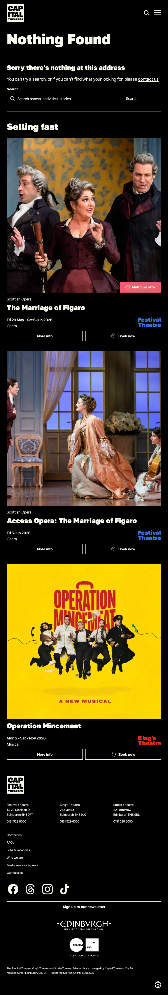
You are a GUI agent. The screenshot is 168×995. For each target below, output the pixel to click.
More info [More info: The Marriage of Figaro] (60, 337)
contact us (148, 79)
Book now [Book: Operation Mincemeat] (123, 754)
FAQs (10, 842)
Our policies (15, 873)
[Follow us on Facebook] (13, 889)
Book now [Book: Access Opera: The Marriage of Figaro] (123, 549)
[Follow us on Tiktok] (64, 889)
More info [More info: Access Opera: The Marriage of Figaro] (60, 550)
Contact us (14, 835)
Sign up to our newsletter (84, 907)
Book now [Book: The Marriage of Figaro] (123, 336)
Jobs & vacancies (18, 850)
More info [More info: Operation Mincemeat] (59, 755)
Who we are (15, 857)
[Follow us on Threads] (30, 889)
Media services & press (22, 865)
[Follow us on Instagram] (47, 889)
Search (13, 89)
